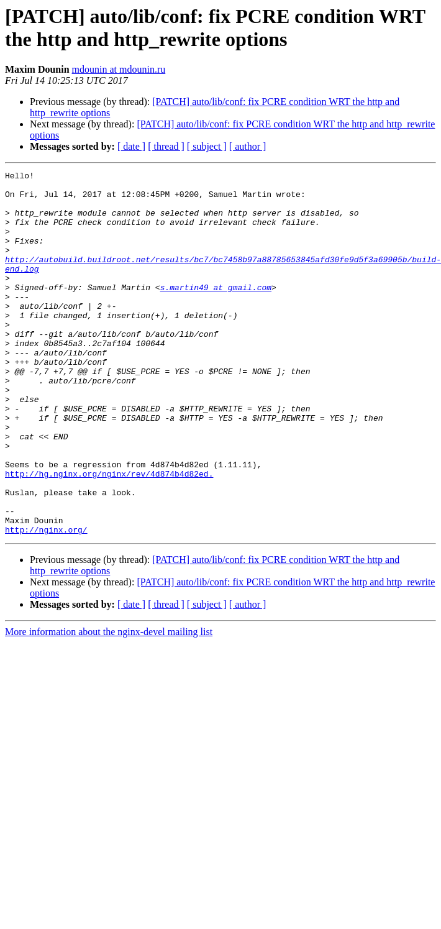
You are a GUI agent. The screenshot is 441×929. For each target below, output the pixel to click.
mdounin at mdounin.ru (119, 69)
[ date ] (131, 146)
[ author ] (247, 146)
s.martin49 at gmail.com (215, 311)
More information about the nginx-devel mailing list (108, 704)
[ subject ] (207, 146)
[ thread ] (166, 146)
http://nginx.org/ (46, 602)
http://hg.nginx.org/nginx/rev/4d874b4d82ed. (109, 535)
